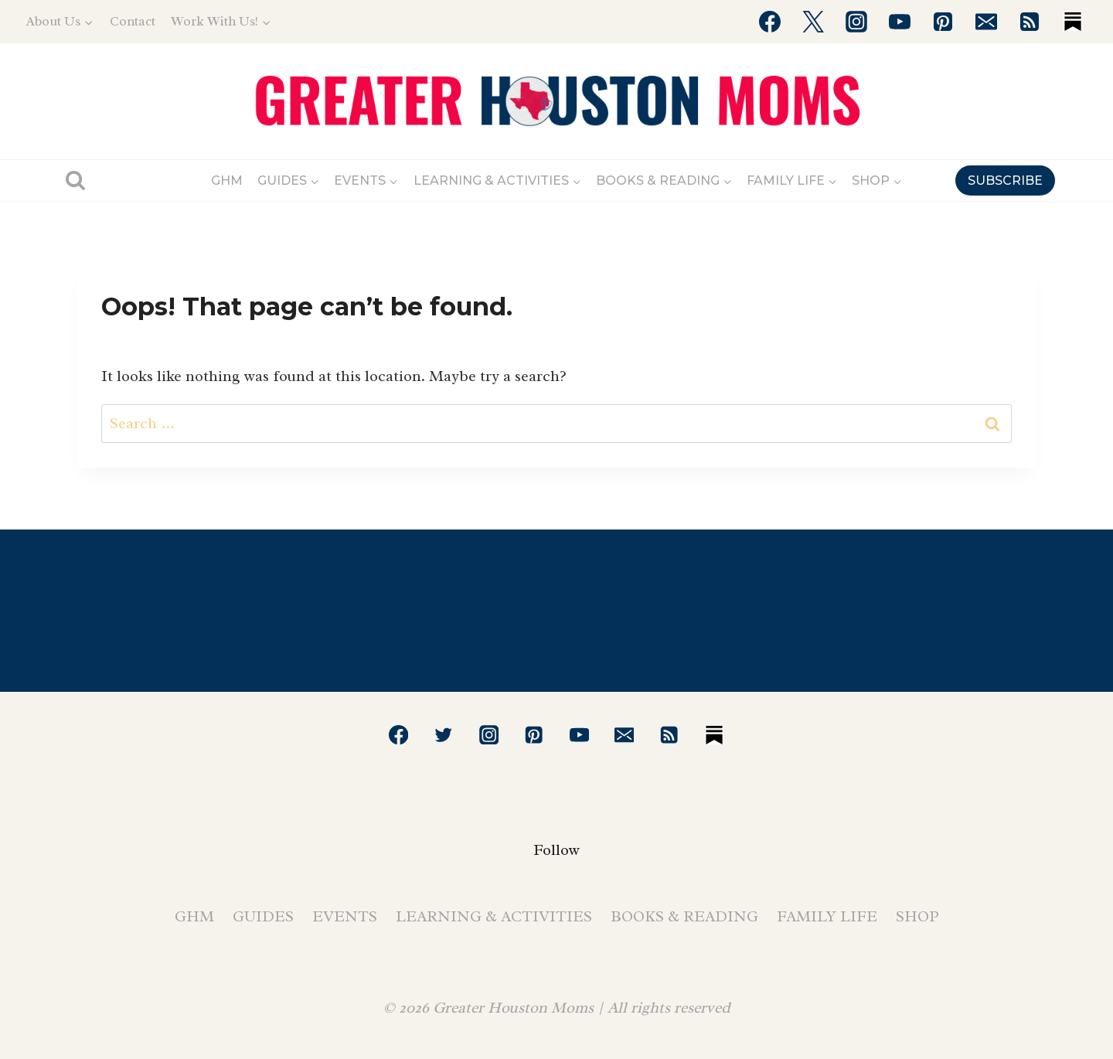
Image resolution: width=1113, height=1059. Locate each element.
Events (344, 916)
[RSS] (1029, 21)
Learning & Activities (494, 916)
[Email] (986, 21)
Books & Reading (684, 916)
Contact (132, 21)
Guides (263, 916)
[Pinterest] (943, 21)
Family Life (827, 916)
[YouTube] (899, 21)
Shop (917, 916)
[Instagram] (856, 21)
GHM (227, 180)
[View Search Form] (75, 180)
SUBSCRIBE (1005, 180)
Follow (556, 850)
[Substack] (1072, 21)
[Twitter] (813, 21)
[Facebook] (769, 21)
